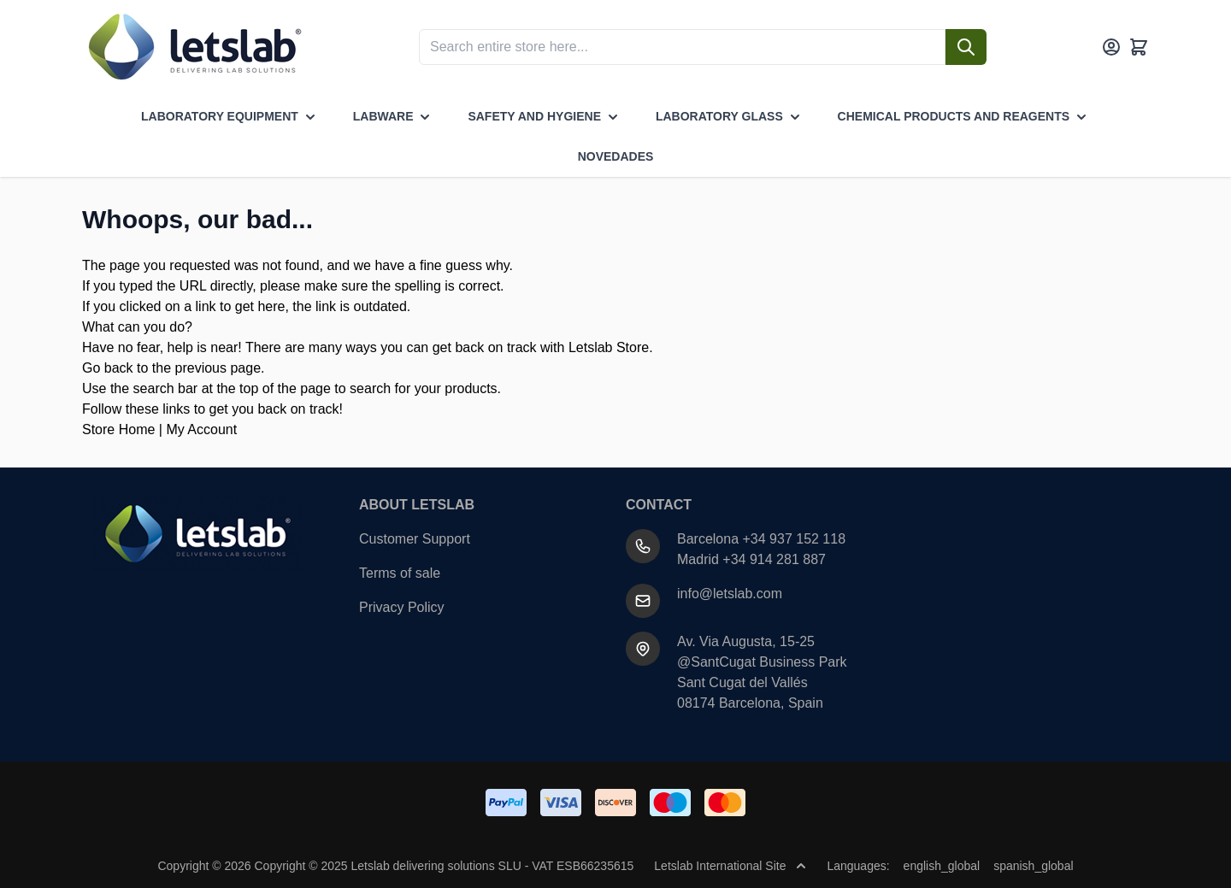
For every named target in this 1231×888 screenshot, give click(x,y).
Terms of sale (399, 573)
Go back (107, 368)
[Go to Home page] (193, 47)
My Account (201, 429)
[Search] (966, 47)
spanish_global (1033, 866)
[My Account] (1111, 47)
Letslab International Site (730, 865)
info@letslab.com (729, 593)
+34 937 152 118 (794, 539)
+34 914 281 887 (774, 559)
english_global (942, 866)
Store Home (118, 429)
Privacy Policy (402, 607)
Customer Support (414, 539)
